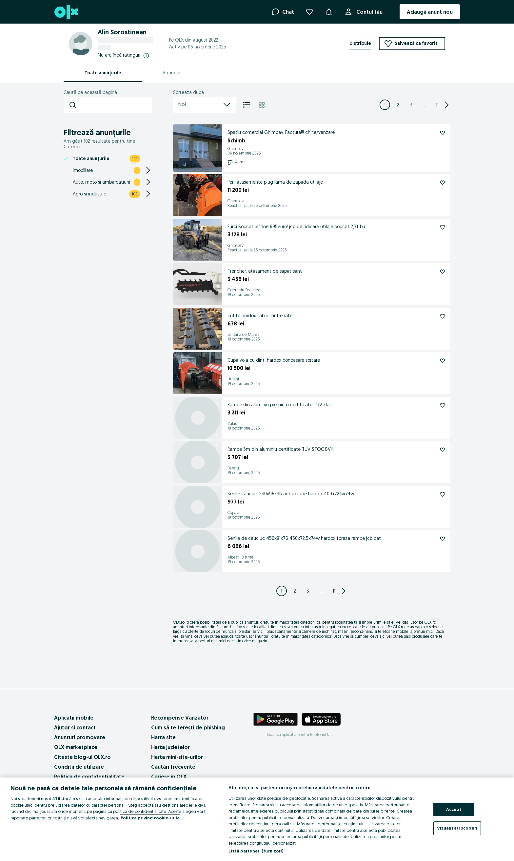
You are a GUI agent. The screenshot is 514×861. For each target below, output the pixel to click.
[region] (257, 819)
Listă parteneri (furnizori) (256, 850)
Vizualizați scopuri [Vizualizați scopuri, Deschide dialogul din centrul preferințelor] (457, 828)
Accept (454, 809)
